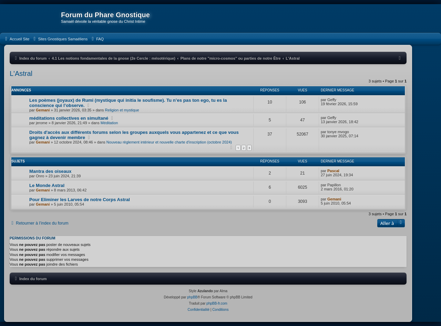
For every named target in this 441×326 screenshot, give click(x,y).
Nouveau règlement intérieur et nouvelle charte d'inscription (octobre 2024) (169, 142)
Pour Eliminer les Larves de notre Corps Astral (79, 199)
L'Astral (21, 73)
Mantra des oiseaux (50, 171)
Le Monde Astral (46, 185)
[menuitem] (16, 39)
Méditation (109, 123)
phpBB (192, 297)
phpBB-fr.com (216, 303)
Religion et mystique (122, 110)
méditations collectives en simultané (68, 118)
